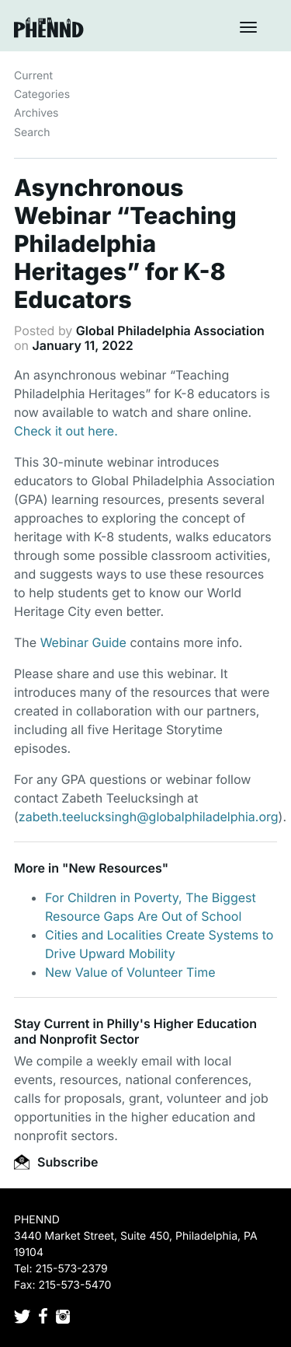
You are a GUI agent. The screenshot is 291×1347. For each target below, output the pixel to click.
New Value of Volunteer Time (130, 972)
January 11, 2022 (83, 345)
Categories (42, 94)
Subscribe (56, 1162)
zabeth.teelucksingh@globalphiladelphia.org (149, 816)
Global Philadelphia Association (170, 330)
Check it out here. (66, 431)
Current (33, 75)
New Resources (114, 868)
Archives (36, 113)
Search (32, 132)
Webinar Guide (83, 642)
